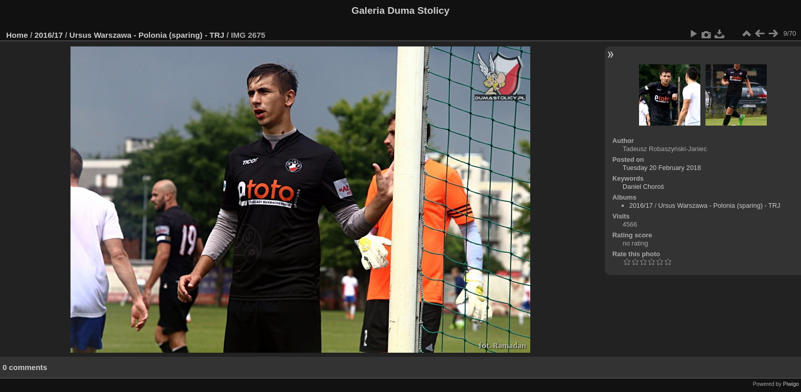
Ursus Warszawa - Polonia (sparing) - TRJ (146, 35)
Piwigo (791, 384)
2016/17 (49, 35)
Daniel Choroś (643, 186)
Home (17, 35)
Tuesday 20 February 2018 (662, 168)
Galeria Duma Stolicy (400, 10)
